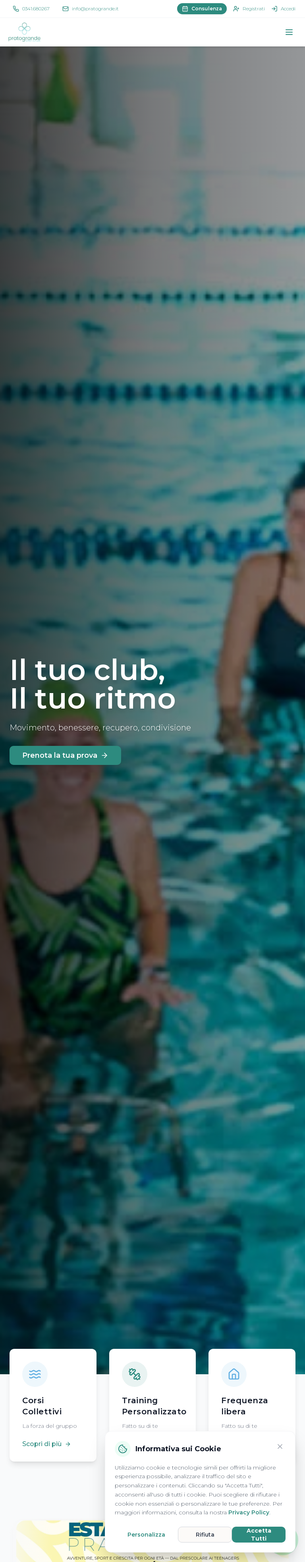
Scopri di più (46, 1444)
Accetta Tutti (259, 1534)
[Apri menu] (289, 32)
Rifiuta (205, 1534)
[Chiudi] (280, 1446)
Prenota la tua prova (65, 755)
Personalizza (146, 1534)
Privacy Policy (248, 1512)
